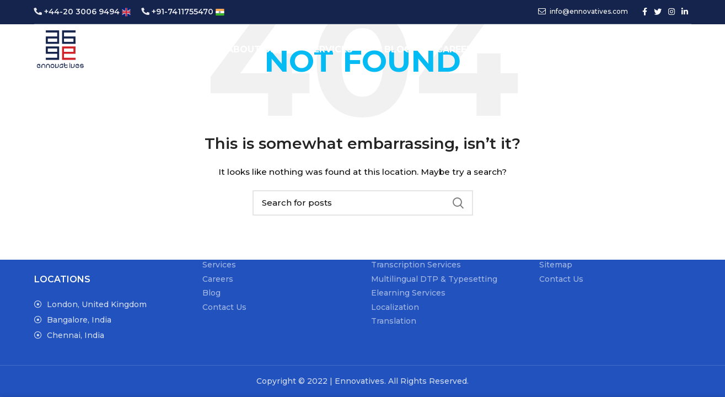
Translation (393, 321)
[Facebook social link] (645, 12)
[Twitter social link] (658, 12)
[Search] (597, 51)
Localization (395, 307)
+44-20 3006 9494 (82, 12)
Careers (217, 279)
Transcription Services (416, 265)
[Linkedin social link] (684, 12)
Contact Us (224, 307)
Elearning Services (408, 293)
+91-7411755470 (183, 12)
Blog (211, 293)
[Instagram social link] (671, 12)
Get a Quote (652, 51)
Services (219, 265)
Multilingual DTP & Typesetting (434, 279)
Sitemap (555, 265)
